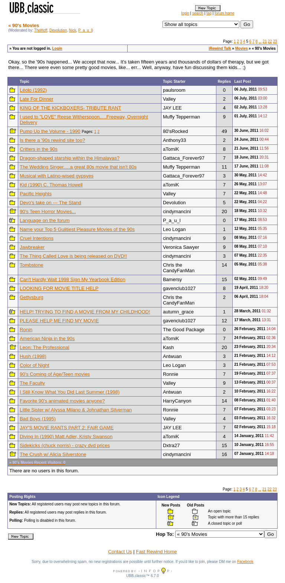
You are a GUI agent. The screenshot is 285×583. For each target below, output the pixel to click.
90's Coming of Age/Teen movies (55, 374)
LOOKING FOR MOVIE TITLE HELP (59, 288)
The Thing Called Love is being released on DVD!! (73, 256)
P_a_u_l (85, 30)
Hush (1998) (33, 356)
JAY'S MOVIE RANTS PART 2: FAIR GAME (67, 427)
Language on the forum (44, 220)
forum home (224, 13)
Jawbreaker (32, 247)
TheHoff (40, 30)
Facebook (245, 562)
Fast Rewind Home (156, 551)
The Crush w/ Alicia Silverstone (53, 454)
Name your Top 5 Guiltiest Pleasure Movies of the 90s (77, 229)
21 (265, 41)
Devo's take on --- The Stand (50, 202)
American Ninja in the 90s (47, 338)
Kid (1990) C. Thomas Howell (51, 185)
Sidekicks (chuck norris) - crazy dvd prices (65, 445)
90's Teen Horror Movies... (48, 211)
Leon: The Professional (44, 347)
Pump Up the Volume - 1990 (50, 131)
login (185, 13)
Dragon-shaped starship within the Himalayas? (69, 158)
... (260, 41)
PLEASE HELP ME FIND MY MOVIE (59, 320)
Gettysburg (31, 297)
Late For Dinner (36, 99)
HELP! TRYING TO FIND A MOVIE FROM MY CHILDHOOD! (85, 312)
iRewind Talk (220, 48)
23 (275, 41)
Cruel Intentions (36, 238)
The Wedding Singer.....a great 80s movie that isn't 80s (78, 167)
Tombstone (31, 265)
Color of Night (34, 365)
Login (57, 48)
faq (209, 13)
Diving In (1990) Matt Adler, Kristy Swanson (66, 436)
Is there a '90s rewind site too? (52, 140)
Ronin (26, 329)
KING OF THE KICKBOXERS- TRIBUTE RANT (70, 108)
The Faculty (32, 383)
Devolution (58, 30)
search (197, 13)
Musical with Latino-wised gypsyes (57, 176)
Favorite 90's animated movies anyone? (62, 401)
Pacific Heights (36, 193)
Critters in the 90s (39, 149)
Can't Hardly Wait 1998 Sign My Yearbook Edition (72, 279)
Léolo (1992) (33, 90)
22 (270, 41)
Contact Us (120, 551)
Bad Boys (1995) (38, 418)
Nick (72, 30)
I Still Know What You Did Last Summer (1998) (69, 392)
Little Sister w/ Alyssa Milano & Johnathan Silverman (76, 410)
